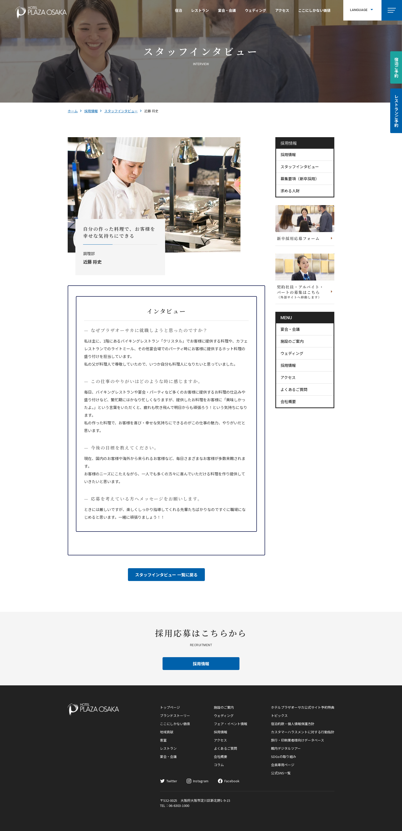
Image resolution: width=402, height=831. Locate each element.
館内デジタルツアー (286, 748)
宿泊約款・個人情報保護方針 (292, 723)
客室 (163, 740)
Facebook (231, 780)
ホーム (73, 110)
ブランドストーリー (175, 715)
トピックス (279, 715)
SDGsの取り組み (283, 756)
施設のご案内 (292, 341)
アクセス (282, 10)
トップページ (170, 707)
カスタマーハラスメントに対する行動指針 (302, 731)
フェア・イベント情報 (230, 723)
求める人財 (290, 190)
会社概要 (288, 401)
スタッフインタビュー (121, 110)
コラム (219, 764)
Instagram (200, 780)
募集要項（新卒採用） (299, 178)
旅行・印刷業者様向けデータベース (297, 740)
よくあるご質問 (293, 389)
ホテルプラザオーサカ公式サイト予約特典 (302, 707)
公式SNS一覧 (281, 772)
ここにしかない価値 (314, 10)
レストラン (200, 10)
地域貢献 (166, 731)
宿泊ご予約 (396, 67)
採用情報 (91, 110)
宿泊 (178, 10)
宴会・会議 (227, 10)
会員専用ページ (282, 764)
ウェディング (255, 10)
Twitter (171, 780)
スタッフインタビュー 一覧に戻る (166, 575)
